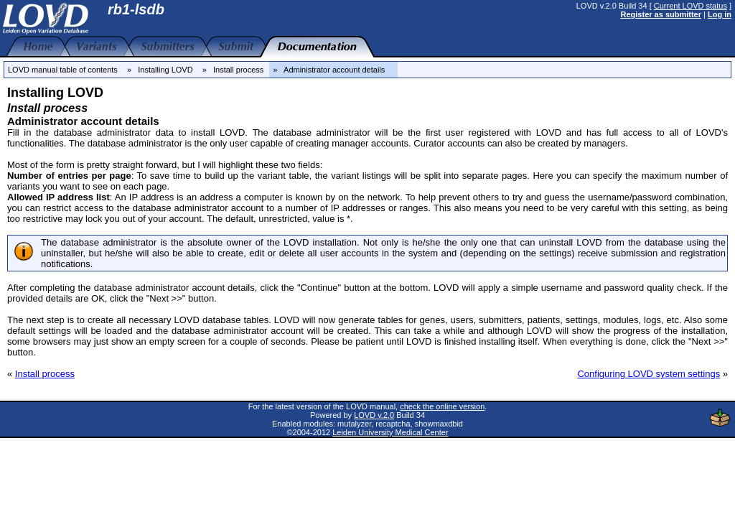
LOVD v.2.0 (374, 415)
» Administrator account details (333, 69)
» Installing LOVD (160, 69)
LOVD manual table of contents (63, 69)
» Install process (233, 69)
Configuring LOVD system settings (648, 373)
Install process (45, 373)
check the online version (442, 406)
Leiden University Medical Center (390, 432)
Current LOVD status (690, 5)
